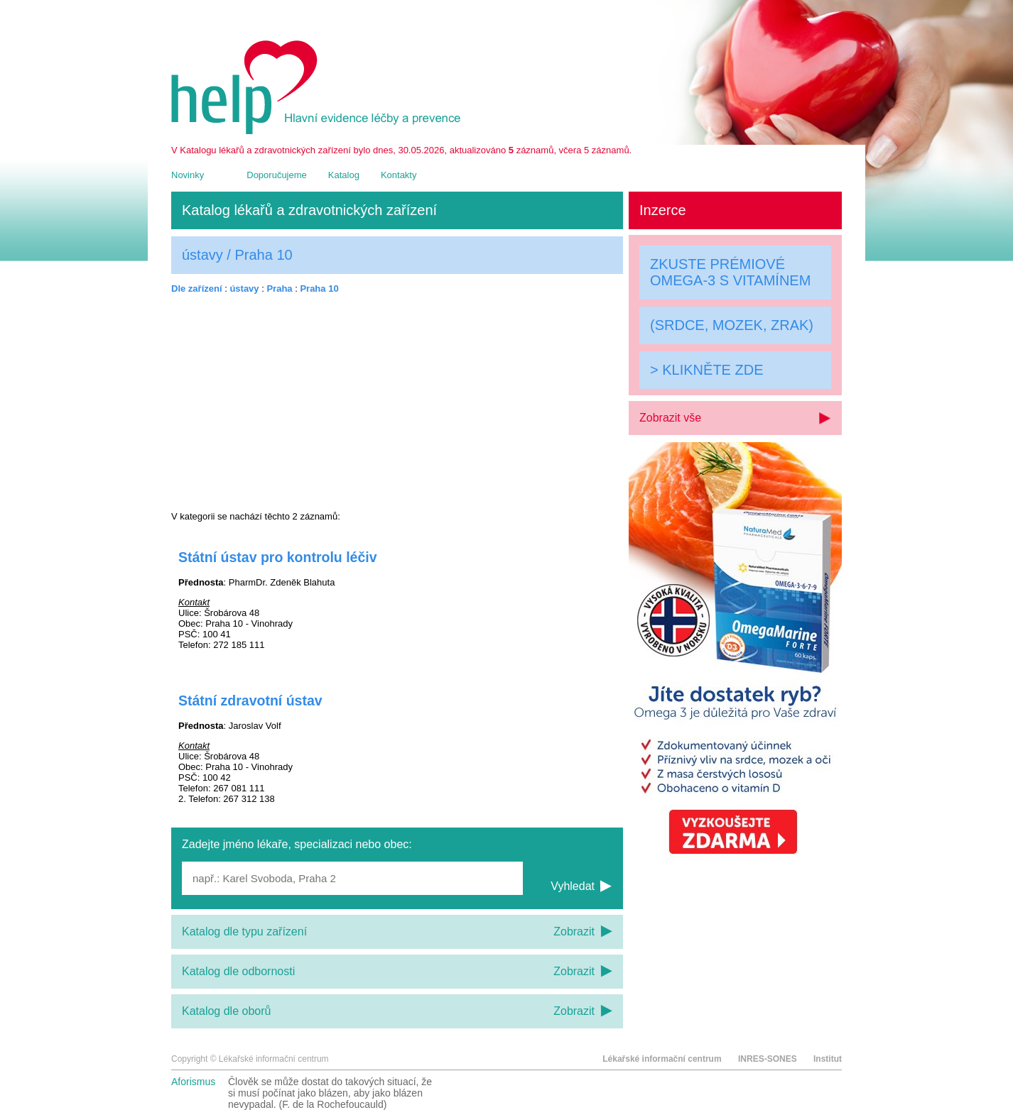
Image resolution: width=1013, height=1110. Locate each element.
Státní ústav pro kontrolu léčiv (277, 557)
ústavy (244, 288)
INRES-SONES (767, 1059)
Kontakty (399, 175)
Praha (279, 288)
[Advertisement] (397, 402)
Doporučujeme (277, 175)
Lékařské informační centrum (661, 1059)
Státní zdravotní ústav (250, 700)
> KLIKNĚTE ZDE (707, 370)
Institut (827, 1059)
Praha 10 (319, 288)
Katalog (343, 175)
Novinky (187, 175)
